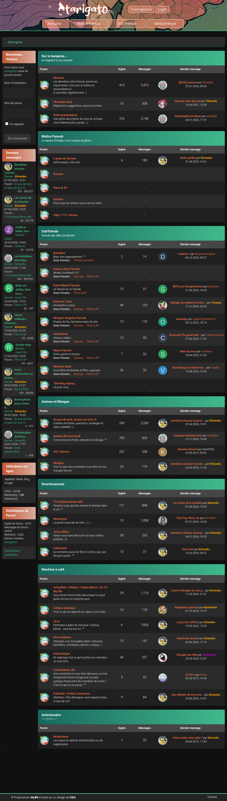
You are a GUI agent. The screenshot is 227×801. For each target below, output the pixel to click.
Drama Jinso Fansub (66, 269)
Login (162, 9)
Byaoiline (59, 253)
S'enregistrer (141, 9)
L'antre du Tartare (64, 158)
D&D (73, 797)
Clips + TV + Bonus (65, 215)
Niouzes (56, 23)
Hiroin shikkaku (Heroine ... (15, 319)
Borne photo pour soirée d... (17, 403)
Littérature (60, 548)
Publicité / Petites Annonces (71, 693)
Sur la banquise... (55, 56)
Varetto (215, 367)
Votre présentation (65, 115)
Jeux (56, 621)
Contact (211, 797)
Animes (58, 199)
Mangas (58, 463)
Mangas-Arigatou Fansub (69, 318)
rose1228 (20, 297)
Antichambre (51, 715)
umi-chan (210, 518)
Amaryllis (20, 264)
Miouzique (60, 518)
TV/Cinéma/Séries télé (17, 216)
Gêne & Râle (21, 389)
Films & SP (20, 304)
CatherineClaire (215, 335)
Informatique (61, 653)
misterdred (60, 334)
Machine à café (53, 569)
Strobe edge (23, 344)
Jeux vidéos (61, 531)
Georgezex (10, 542)
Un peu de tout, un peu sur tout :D (74, 419)
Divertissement (53, 484)
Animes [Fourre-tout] (66, 436)
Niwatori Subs (62, 366)
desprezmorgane (205, 253)
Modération (60, 736)
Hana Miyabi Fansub (66, 285)
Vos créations (62, 637)
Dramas (58, 174)
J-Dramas (19, 246)
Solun (203, 674)
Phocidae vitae (62, 102)
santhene (213, 286)
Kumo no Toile (62, 301)
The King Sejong (64, 383)
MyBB (34, 797)
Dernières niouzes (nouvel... (15, 168)
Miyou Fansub (62, 350)
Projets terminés (83, 260)
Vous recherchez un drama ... (18, 373)
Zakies (8, 238)
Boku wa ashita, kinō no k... (23, 289)
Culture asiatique (64, 608)
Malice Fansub (52, 136)
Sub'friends (50, 231)
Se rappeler (14, 124)
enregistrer (10, 71)
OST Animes (61, 451)
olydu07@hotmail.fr (204, 319)
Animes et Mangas (56, 402)
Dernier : (9, 176)
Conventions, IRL (64, 669)
